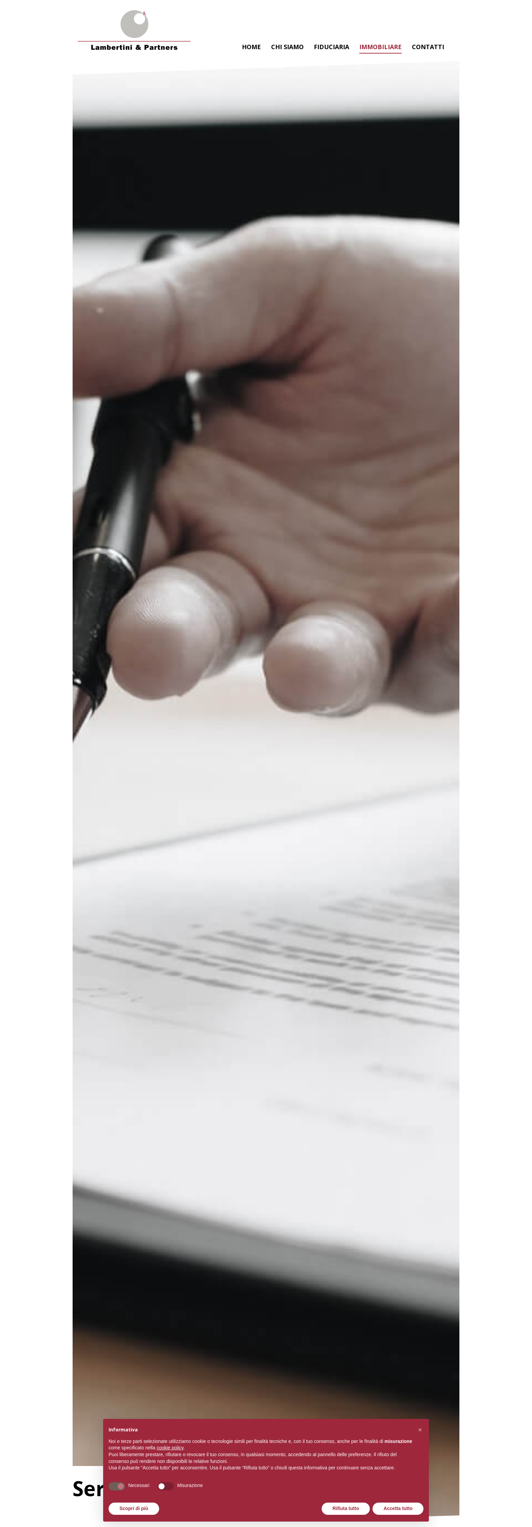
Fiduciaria (331, 47)
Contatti (428, 47)
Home (251, 47)
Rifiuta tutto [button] (345, 1508)
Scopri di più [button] (133, 1508)
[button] (420, 1429)
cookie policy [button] (170, 1447)
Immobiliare (380, 47)
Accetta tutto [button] (398, 1508)
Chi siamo (287, 47)
